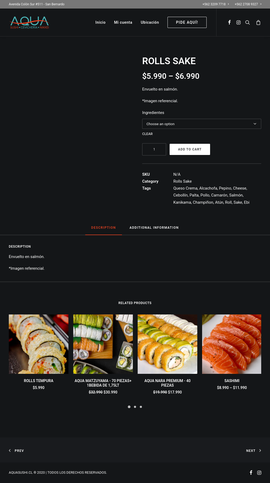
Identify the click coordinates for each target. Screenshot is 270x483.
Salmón (236, 195)
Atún (219, 202)
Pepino (225, 188)
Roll (228, 202)
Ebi (246, 202)
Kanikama (182, 202)
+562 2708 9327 (248, 4)
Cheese (239, 188)
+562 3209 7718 (215, 4)
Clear (147, 133)
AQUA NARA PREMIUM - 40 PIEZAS (167, 383)
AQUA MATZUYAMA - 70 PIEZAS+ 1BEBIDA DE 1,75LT (103, 383)
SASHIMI (232, 381)
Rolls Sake (182, 181)
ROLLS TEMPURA (39, 381)
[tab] (103, 230)
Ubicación (150, 22)
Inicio (100, 22)
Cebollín (180, 195)
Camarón (219, 195)
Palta (194, 195)
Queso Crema (185, 188)
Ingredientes (153, 112)
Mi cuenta (123, 22)
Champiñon (203, 202)
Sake (238, 202)
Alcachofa (208, 188)
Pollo (205, 195)
